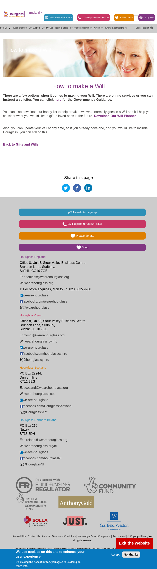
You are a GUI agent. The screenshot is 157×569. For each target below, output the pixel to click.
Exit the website (134, 543)
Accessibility (19, 536)
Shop (82, 247)
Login (138, 28)
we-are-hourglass (34, 295)
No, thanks (131, 554)
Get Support (34, 28)
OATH (98, 28)
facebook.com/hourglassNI (40, 458)
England (34, 12)
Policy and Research (81, 28)
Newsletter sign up (82, 212)
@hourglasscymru (34, 359)
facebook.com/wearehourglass (43, 301)
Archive (46, 536)
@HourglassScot (33, 412)
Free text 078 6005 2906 (58, 17)
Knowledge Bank (87, 536)
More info (22, 566)
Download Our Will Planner (115, 116)
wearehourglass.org (39, 283)
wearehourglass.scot (40, 394)
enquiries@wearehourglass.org (46, 277)
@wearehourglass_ (35, 307)
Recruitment (119, 536)
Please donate (124, 17)
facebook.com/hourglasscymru (43, 353)
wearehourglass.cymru (41, 341)
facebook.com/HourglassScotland (45, 406)
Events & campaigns (116, 28)
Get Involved (47, 28)
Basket (146, 28)
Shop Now (146, 17)
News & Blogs (61, 28)
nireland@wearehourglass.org (45, 440)
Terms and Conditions (64, 536)
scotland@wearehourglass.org (46, 387)
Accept (115, 554)
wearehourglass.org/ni (41, 446)
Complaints (104, 536)
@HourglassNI (32, 464)
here (58, 99)
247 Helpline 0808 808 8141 (93, 17)
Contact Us (34, 536)
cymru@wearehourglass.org (44, 335)
